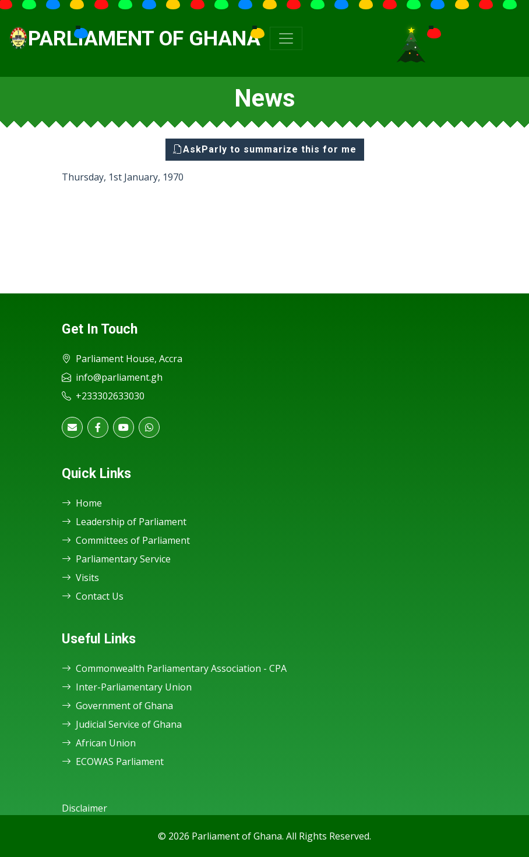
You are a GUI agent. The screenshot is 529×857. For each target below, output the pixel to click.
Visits (80, 577)
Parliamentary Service (116, 559)
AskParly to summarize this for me (265, 149)
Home (82, 503)
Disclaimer (84, 808)
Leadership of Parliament (124, 521)
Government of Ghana (117, 705)
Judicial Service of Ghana (122, 724)
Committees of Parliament (126, 540)
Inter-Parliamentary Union (127, 687)
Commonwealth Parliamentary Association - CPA (174, 668)
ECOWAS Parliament (113, 761)
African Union (99, 742)
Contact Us (93, 596)
